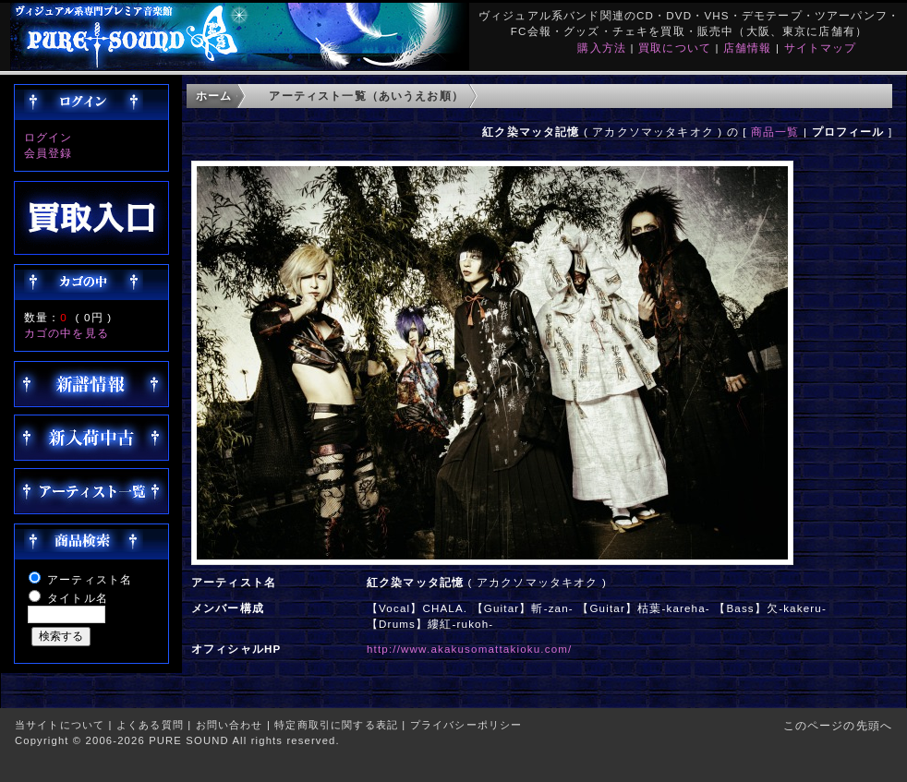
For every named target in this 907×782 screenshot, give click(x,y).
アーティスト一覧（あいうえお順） (366, 96)
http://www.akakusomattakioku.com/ (470, 649)
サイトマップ (820, 48)
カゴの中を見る (66, 333)
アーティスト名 (89, 579)
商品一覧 (775, 132)
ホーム (214, 96)
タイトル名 (77, 598)
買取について (674, 48)
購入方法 (601, 48)
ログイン (48, 137)
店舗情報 (747, 48)
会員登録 (48, 153)
